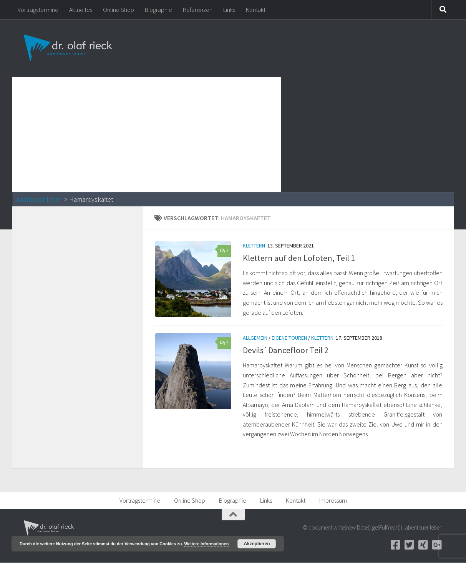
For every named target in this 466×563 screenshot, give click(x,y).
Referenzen (197, 9)
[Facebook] (395, 545)
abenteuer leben (39, 199)
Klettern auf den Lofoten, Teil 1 (299, 257)
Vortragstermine (38, 9)
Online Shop (118, 9)
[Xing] (423, 545)
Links (229, 9)
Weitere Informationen (206, 543)
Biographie (158, 9)
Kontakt (255, 9)
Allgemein (255, 338)
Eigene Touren (289, 338)
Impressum (333, 501)
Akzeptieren (257, 543)
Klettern (254, 245)
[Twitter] (409, 545)
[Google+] (437, 545)
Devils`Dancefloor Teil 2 (285, 350)
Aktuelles (80, 9)
